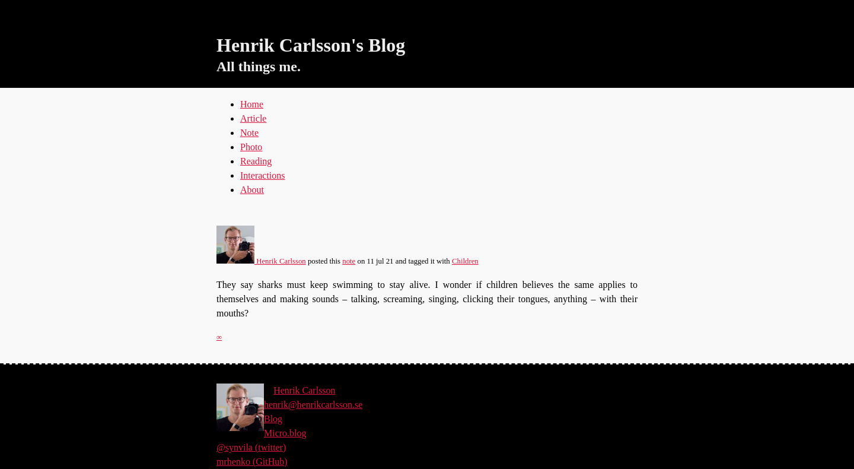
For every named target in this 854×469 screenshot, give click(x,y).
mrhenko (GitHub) (252, 462)
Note (249, 133)
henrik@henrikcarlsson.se (313, 405)
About (252, 190)
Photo (251, 147)
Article (253, 118)
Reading (256, 161)
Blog (273, 419)
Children (465, 261)
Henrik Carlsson (261, 261)
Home (251, 104)
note (348, 261)
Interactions (262, 175)
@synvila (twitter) (251, 447)
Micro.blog (285, 433)
